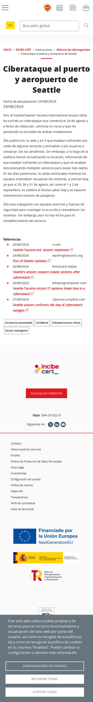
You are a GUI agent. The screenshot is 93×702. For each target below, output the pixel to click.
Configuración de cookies (26, 479)
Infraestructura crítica (66, 323)
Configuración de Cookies (45, 666)
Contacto (16, 443)
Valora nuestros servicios (26, 449)
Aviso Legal (17, 467)
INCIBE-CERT (23, 49)
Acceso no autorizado (18, 323)
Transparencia (19, 497)
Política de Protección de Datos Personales (36, 461)
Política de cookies (22, 485)
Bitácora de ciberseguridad (73, 49)
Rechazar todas (44, 679)
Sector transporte (16, 330)
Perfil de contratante (23, 503)
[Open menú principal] (4, 7)
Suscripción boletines (46, 393)
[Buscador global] (49, 26)
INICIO (7, 49)
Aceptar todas (45, 692)
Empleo (15, 455)
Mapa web (17, 491)
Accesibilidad (18, 473)
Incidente (42, 323)
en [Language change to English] (10, 25)
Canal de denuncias (22, 509)
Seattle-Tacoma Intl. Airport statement (41, 250)
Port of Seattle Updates (30, 261)
